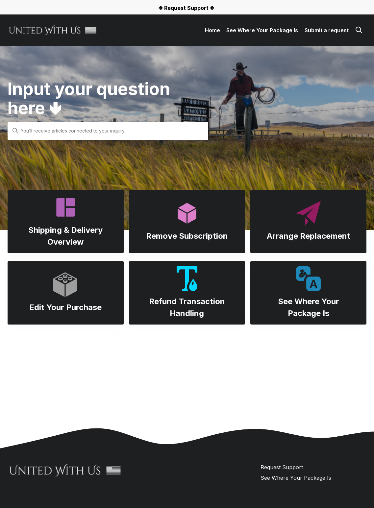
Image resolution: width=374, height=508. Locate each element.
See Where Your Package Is (262, 30)
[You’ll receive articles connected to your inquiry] (108, 131)
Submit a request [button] (327, 30)
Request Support (282, 467)
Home (212, 30)
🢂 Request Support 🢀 (186, 8)
